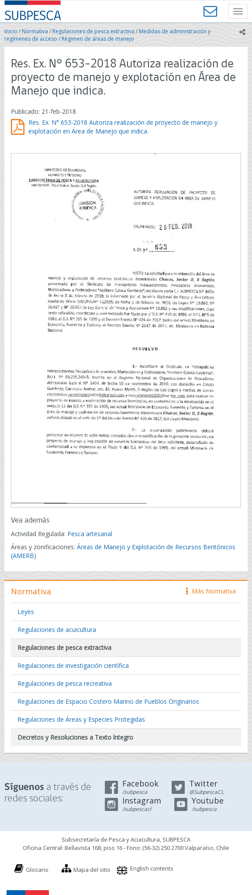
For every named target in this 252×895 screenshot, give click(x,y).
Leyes (25, 611)
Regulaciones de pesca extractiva (93, 31)
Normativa (35, 31)
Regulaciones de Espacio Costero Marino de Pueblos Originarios (108, 701)
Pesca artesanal (89, 534)
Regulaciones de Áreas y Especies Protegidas (81, 719)
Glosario (37, 870)
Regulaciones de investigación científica (73, 665)
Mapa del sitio (91, 870)
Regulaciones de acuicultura (56, 629)
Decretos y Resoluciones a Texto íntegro (75, 737)
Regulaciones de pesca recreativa (64, 683)
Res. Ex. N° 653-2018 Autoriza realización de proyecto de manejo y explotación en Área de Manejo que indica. (122, 126)
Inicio (10, 31)
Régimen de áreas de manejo (98, 38)
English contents (151, 868)
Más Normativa (211, 591)
